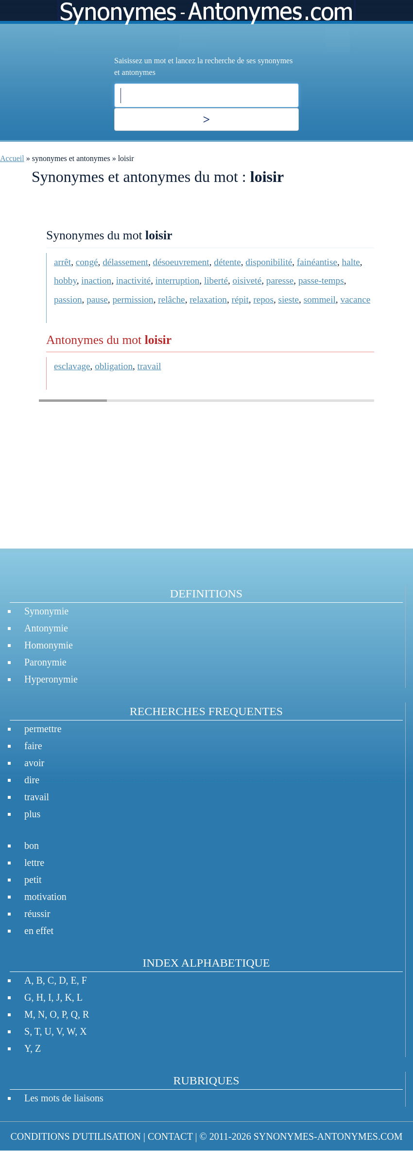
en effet (38, 930)
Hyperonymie (51, 679)
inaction (96, 280)
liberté (216, 280)
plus (32, 814)
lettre (34, 862)
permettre (43, 728)
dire (31, 779)
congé (87, 262)
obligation (114, 366)
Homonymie (48, 645)
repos (263, 299)
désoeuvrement (181, 262)
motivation (45, 896)
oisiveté (247, 280)
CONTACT (170, 1136)
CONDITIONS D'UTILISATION (75, 1136)
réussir (37, 913)
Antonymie (46, 628)
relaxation (208, 299)
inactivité (133, 280)
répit (240, 299)
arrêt (62, 262)
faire (33, 745)
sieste (288, 299)
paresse (279, 280)
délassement (125, 262)
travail (149, 366)
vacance (355, 299)
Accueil (12, 158)
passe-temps (321, 280)
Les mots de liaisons (63, 1098)
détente (227, 262)
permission (132, 299)
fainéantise (317, 262)
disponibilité (268, 262)
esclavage (72, 366)
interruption (177, 280)
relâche (171, 299)
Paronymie (45, 662)
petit (33, 879)
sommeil (320, 299)
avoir (34, 762)
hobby (65, 280)
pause (97, 299)
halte (351, 262)
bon (31, 845)
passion (68, 299)
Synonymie (46, 611)
